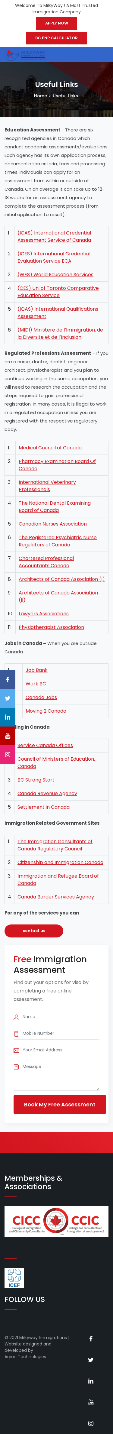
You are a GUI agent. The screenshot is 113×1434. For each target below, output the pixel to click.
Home (40, 96)
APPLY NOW (56, 23)
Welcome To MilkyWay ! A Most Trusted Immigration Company (56, 8)
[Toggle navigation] (105, 55)
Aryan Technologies (25, 1357)
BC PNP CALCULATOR (56, 38)
